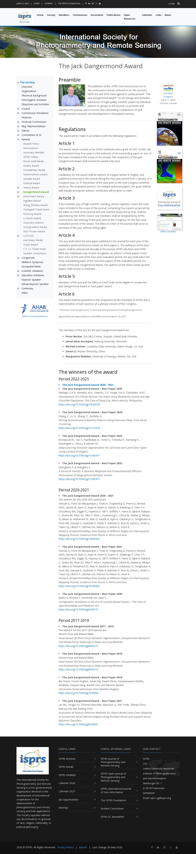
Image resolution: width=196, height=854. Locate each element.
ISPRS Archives (67, 758)
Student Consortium (34, 253)
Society (51, 14)
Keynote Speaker (31, 279)
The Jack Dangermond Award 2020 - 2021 (88, 384)
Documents (97, 14)
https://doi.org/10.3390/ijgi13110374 (79, 428)
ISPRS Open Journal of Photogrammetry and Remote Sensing (113, 777)
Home (36, 3)
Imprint (83, 847)
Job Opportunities (68, 799)
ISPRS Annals (66, 766)
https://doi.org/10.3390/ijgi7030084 (78, 693)
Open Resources (129, 16)
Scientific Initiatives (32, 271)
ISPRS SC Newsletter (112, 816)
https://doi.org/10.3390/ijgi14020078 (79, 404)
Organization (29, 91)
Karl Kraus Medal (33, 240)
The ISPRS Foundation (69, 3)
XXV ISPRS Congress (168, 89)
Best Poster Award (34, 231)
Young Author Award (35, 227)
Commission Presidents (35, 113)
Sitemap (49, 3)
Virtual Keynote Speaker (35, 284)
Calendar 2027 (67, 791)
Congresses (28, 257)
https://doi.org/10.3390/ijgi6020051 (78, 724)
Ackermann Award (33, 196)
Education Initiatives (33, 275)
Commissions (80, 14)
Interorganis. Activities (34, 100)
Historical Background (34, 95)
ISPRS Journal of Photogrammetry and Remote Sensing (113, 762)
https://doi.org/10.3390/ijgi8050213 (78, 646)
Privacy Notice (65, 847)
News (168, 14)
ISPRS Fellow (30, 157)
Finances (27, 117)
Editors (25, 130)
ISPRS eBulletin (67, 775)
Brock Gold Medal (33, 161)
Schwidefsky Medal (34, 170)
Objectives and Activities (35, 104)
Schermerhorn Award (35, 174)
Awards (26, 139)
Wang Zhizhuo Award (35, 205)
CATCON (28, 235)
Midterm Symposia (32, 262)
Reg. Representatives (33, 126)
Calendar (147, 14)
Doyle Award (30, 244)
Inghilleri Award (32, 200)
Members (64, 14)
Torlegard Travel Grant (36, 209)
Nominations (30, 148)
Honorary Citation (33, 222)
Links (158, 14)
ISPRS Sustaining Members (35, 316)
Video (25, 292)
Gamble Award (31, 178)
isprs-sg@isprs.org (160, 798)
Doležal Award (31, 183)
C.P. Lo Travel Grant (34, 249)
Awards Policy (31, 143)
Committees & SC (32, 135)
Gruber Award (31, 165)
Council (26, 108)
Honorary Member (33, 152)
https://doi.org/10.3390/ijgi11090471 (79, 455)
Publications (113, 14)
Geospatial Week (31, 266)
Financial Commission (34, 121)
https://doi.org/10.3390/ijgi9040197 (78, 609)
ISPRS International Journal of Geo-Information (116, 790)
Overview (27, 86)
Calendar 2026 (67, 783)
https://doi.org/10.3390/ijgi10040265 (79, 538)
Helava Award (31, 187)
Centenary (27, 288)
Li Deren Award (32, 218)
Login (171, 3)
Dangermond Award (36, 192)
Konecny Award (32, 214)
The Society (27, 82)
